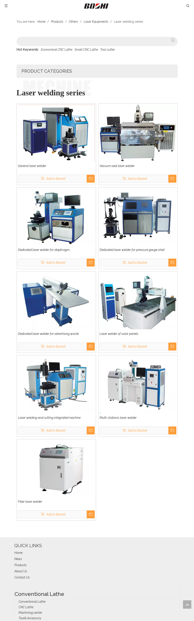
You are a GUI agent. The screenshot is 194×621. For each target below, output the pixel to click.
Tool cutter (107, 49)
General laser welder (32, 166)
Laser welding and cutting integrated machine (49, 417)
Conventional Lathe (32, 601)
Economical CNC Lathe (56, 49)
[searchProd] (93, 41)
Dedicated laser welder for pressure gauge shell (132, 250)
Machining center (30, 612)
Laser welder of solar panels (119, 334)
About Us (20, 571)
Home (18, 552)
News (18, 559)
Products (20, 565)
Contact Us (22, 577)
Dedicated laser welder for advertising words (48, 334)
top (187, 604)
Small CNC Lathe (86, 49)
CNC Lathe (26, 607)
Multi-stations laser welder (118, 417)
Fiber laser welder (30, 501)
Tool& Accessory (30, 618)
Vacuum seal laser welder (117, 166)
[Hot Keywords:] (173, 41)
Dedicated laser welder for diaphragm (44, 250)
